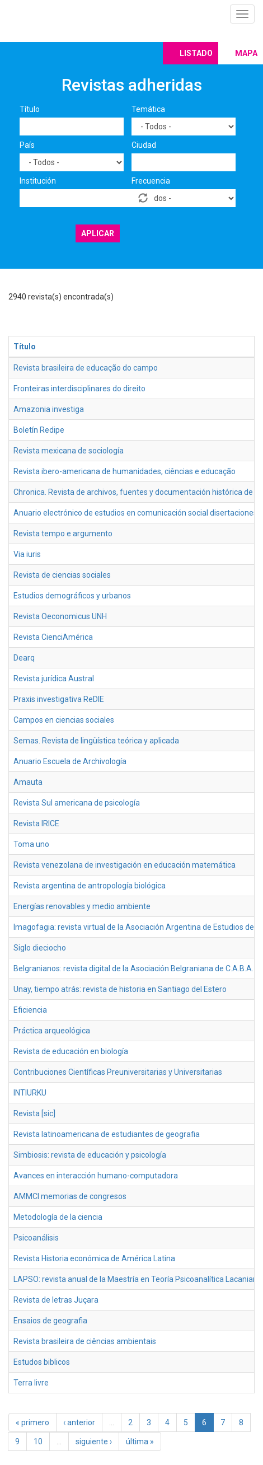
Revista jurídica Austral (53, 678)
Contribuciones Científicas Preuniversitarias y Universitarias (117, 1072)
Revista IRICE (36, 823)
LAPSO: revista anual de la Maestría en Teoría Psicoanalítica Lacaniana (137, 1279)
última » (140, 1441)
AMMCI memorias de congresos (69, 1196)
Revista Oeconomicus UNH (60, 616)
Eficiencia (30, 1009)
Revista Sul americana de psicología (76, 802)
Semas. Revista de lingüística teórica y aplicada (96, 740)
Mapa (246, 53)
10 (38, 1441)
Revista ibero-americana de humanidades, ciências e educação (124, 471)
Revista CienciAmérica (53, 637)
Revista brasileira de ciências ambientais (84, 1341)
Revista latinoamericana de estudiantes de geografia (106, 1134)
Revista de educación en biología (70, 1051)
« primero (32, 1422)
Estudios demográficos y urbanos (72, 595)
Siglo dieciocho (39, 947)
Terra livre (31, 1382)
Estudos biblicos (41, 1362)
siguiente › (94, 1441)
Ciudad (144, 145)
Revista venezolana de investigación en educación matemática (124, 864)
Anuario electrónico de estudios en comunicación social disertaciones (135, 512)
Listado (196, 53)
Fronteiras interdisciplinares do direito (79, 388)
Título (30, 109)
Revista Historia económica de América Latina (94, 1258)
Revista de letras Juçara (55, 1299)
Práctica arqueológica (51, 1030)
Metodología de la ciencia (57, 1217)
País (27, 145)
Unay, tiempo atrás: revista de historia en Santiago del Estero (120, 989)
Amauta (28, 782)
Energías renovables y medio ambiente (82, 906)
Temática (148, 109)
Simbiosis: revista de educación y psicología (89, 1154)
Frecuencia (151, 180)
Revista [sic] (34, 1113)
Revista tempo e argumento (62, 533)
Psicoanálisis (36, 1237)
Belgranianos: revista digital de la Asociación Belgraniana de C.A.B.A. (133, 968)
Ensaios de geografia (50, 1320)
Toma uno (31, 844)
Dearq (24, 657)
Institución (38, 180)
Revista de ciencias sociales (62, 574)
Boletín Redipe (38, 429)
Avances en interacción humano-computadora (95, 1175)
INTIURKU (29, 1092)
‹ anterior (79, 1422)
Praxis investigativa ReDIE (58, 699)
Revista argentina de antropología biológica (89, 885)
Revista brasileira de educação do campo (85, 367)
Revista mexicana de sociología (68, 450)
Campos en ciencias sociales (63, 719)
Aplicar (97, 233)
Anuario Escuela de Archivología (69, 761)
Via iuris (27, 554)
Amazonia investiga (48, 409)
